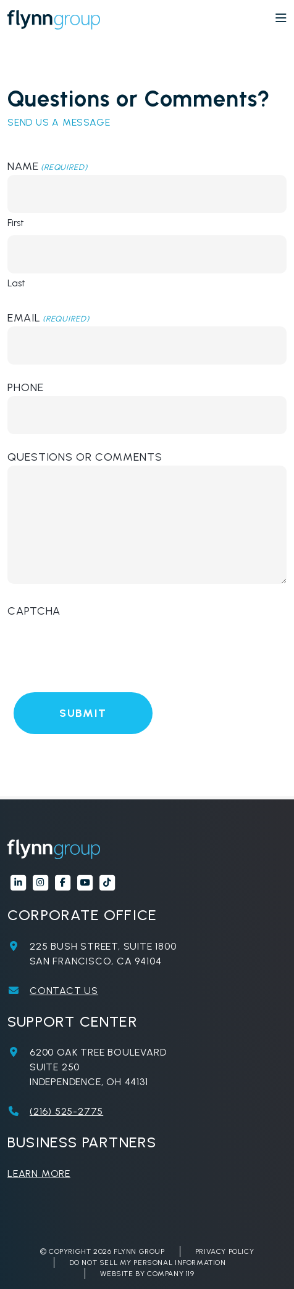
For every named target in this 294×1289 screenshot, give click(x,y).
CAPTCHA (34, 611)
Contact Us (64, 990)
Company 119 (171, 1273)
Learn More (38, 1173)
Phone (25, 387)
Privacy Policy (224, 1251)
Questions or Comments (84, 457)
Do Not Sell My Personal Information (147, 1262)
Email (48, 318)
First (15, 222)
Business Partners (81, 1142)
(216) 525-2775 (66, 1111)
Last (16, 283)
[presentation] (101, 644)
